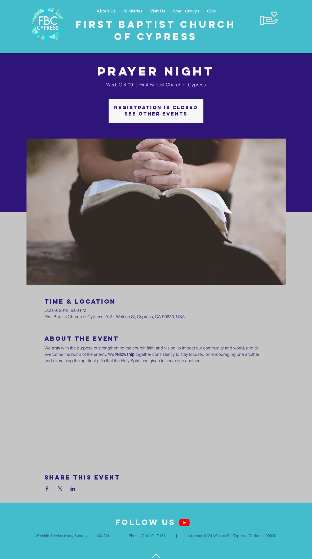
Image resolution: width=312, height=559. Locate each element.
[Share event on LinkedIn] (72, 488)
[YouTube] (184, 522)
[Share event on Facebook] (47, 488)
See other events (156, 114)
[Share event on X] (60, 488)
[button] (132, 11)
